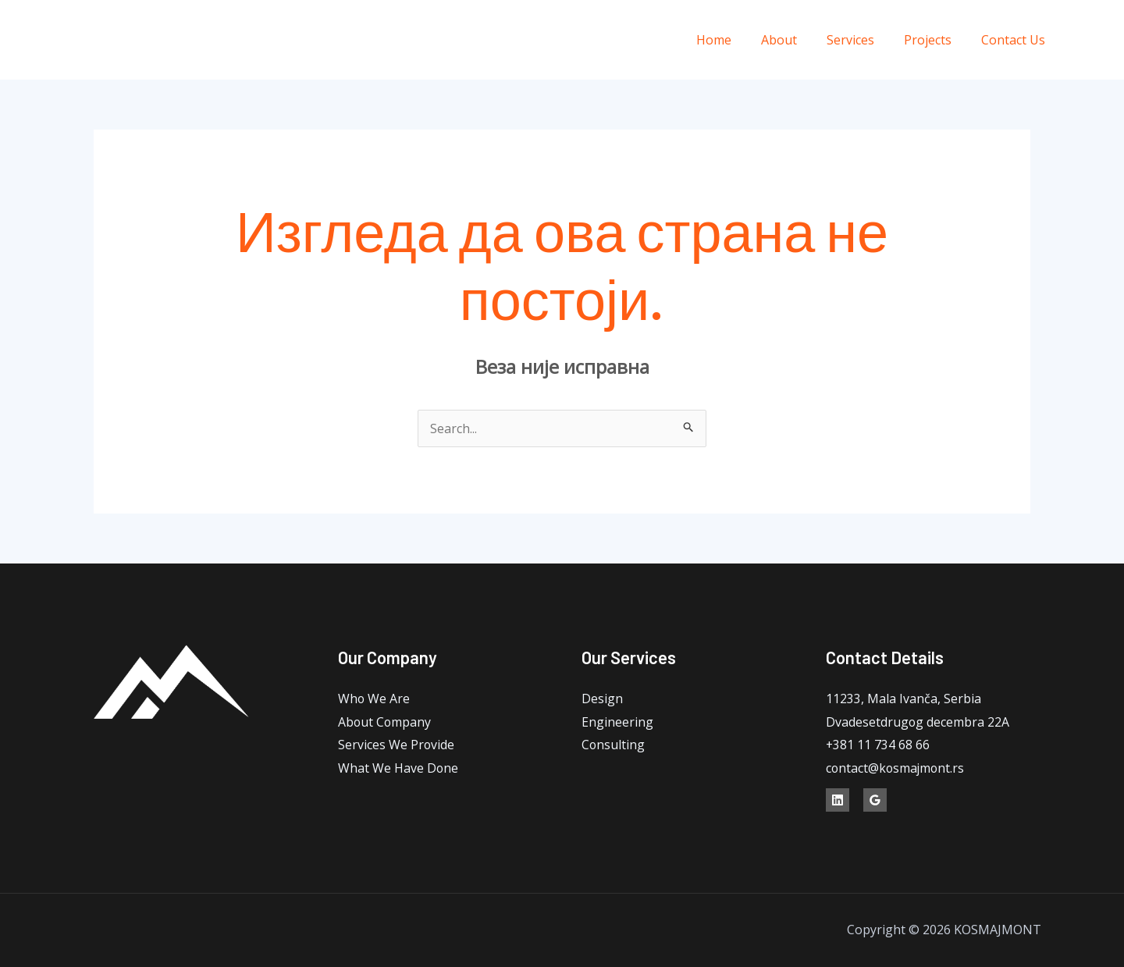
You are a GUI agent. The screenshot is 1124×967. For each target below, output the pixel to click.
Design (602, 698)
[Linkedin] (1091, 40)
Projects (935, 39)
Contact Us (1016, 39)
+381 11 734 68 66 (878, 745)
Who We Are (374, 698)
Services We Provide (396, 745)
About (795, 39)
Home (734, 39)
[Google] (875, 800)
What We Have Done (398, 768)
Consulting (614, 745)
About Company (385, 722)
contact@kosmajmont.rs (896, 768)
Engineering (617, 722)
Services (862, 39)
